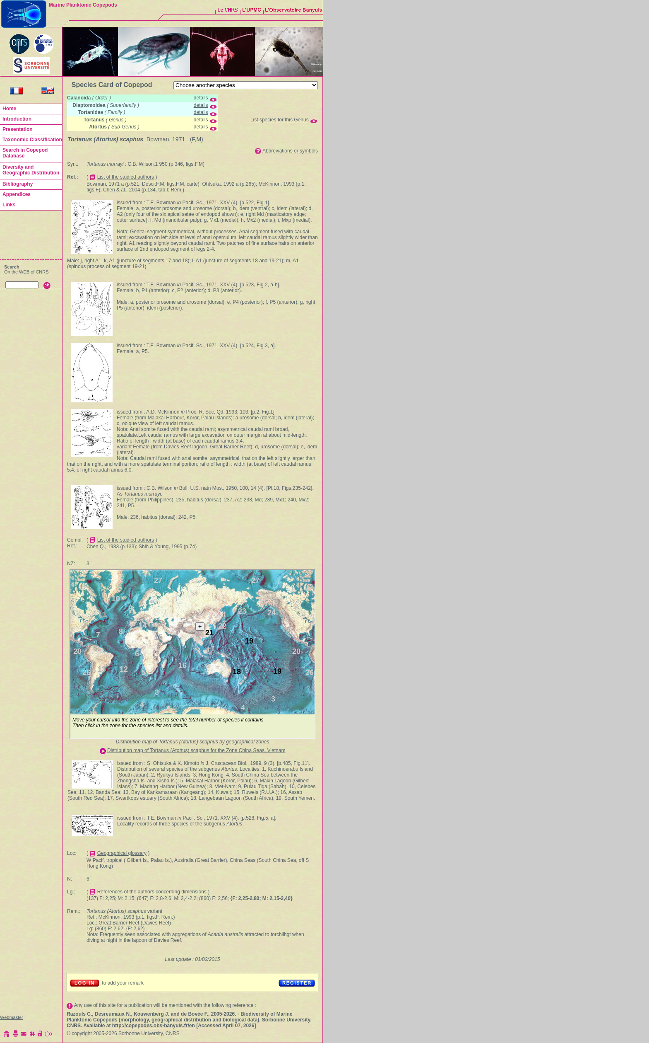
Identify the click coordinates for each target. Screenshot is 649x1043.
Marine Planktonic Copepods (83, 5)
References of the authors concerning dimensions (152, 892)
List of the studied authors (125, 177)
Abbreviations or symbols (290, 151)
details (201, 98)
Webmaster (11, 1017)
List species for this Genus (279, 120)
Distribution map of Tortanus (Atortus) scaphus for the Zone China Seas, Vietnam (196, 750)
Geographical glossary (122, 853)
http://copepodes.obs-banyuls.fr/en (153, 1025)
